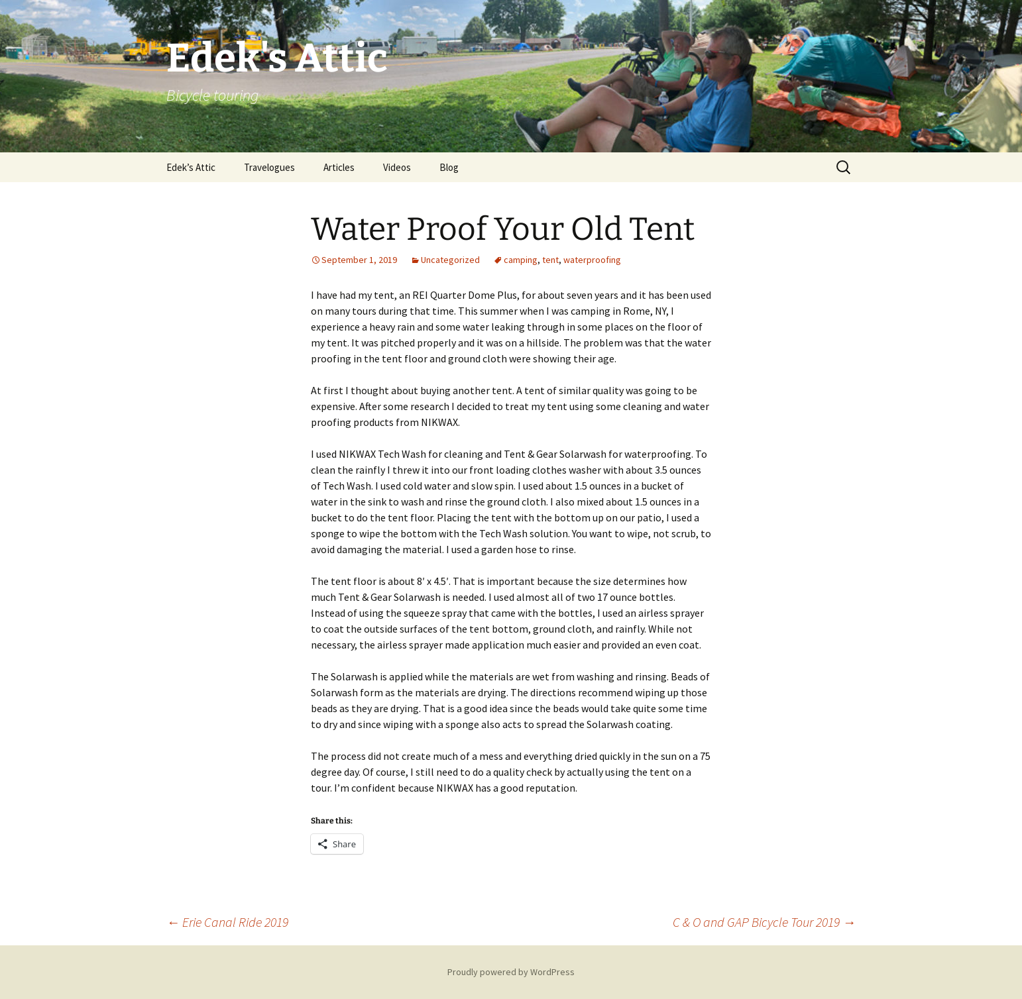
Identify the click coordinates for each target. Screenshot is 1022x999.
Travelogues (269, 167)
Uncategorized (450, 260)
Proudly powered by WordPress (511, 972)
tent (550, 260)
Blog (449, 167)
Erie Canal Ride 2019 (227, 922)
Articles (339, 167)
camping (521, 260)
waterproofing (592, 260)
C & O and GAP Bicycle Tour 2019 (764, 922)
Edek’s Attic (190, 167)
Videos (397, 167)
